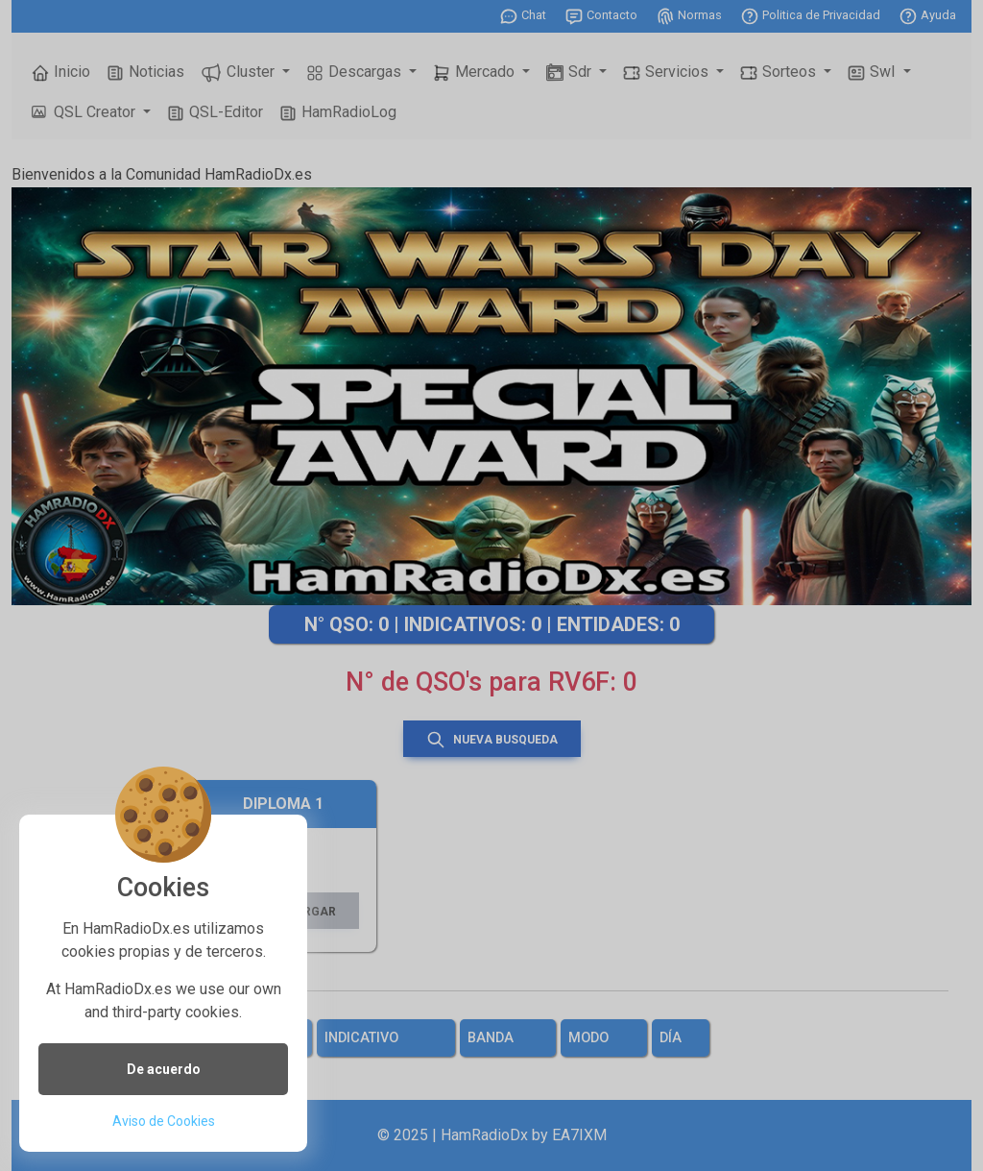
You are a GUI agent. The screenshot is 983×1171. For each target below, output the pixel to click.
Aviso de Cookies (163, 1121)
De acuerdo (164, 1069)
